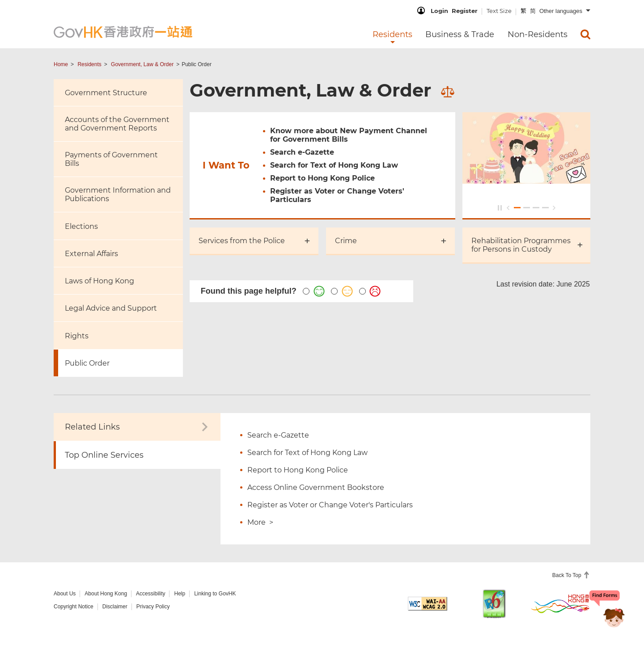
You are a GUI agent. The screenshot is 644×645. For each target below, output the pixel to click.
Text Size (499, 10)
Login (439, 10)
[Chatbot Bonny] (607, 613)
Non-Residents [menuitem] (538, 34)
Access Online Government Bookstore (315, 487)
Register (465, 10)
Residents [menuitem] (392, 34)
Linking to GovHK (215, 593)
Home (61, 64)
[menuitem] (585, 34)
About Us (65, 593)
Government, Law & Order (142, 64)
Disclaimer (114, 606)
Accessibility (150, 593)
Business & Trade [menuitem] (459, 34)
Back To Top (567, 575)
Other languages (560, 11)
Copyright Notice (73, 606)
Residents (89, 64)
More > (260, 522)
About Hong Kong (106, 593)
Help (179, 593)
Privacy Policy (153, 606)
